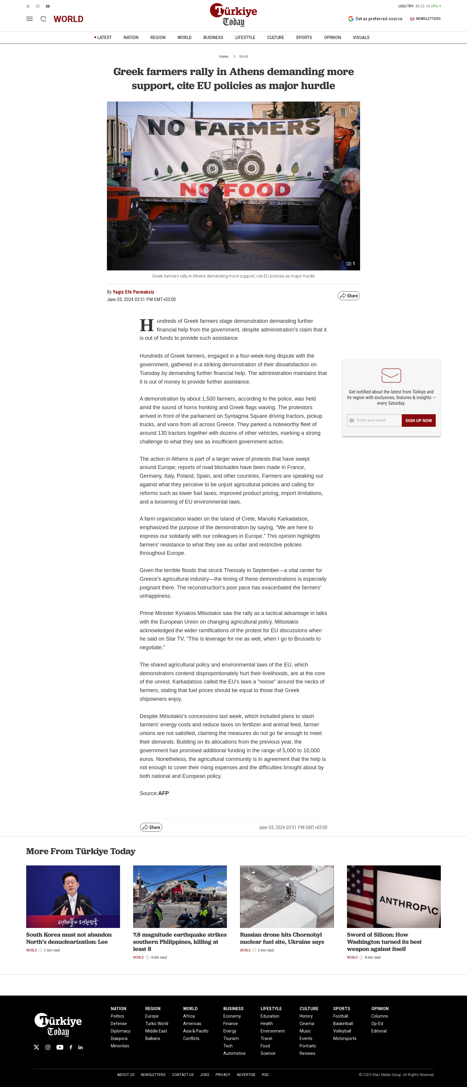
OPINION (332, 37)
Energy (229, 1031)
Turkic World (156, 1023)
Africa (189, 1016)
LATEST (104, 37)
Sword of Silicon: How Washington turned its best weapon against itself (384, 941)
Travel (266, 1038)
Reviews (307, 1053)
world (69, 19)
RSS (265, 1074)
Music (305, 1031)
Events (306, 1038)
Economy (232, 1016)
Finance (230, 1023)
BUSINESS (213, 37)
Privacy (223, 1074)
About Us (125, 1074)
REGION (158, 37)
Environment (273, 1031)
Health (267, 1023)
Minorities (120, 1045)
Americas (192, 1023)
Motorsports (345, 1038)
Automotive (234, 1053)
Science (268, 1053)
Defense (119, 1023)
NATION (131, 37)
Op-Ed (377, 1023)
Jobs (204, 1074)
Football (340, 1016)
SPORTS (304, 37)
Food (265, 1045)
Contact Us (183, 1074)
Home (224, 56)
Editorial (379, 1031)
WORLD (185, 37)
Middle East (156, 1031)
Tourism (231, 1038)
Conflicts (191, 1038)
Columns (379, 1016)
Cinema (307, 1023)
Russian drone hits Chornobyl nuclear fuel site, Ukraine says (282, 938)
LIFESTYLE (245, 37)
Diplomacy (120, 1031)
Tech (228, 1045)
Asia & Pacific (195, 1031)
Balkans (152, 1038)
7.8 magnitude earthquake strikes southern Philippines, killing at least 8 (180, 941)
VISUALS (361, 37)
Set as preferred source (375, 19)
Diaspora (119, 1038)
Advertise (246, 1074)
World (243, 56)
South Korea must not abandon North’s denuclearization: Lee (69, 938)
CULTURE (275, 37)
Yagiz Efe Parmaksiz (133, 292)
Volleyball (342, 1031)
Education (270, 1016)
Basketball (343, 1023)
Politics (117, 1016)
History (306, 1016)
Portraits (308, 1045)
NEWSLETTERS (425, 19)
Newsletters (153, 1074)
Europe (152, 1016)
